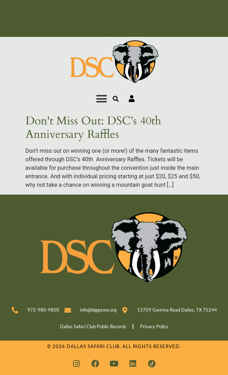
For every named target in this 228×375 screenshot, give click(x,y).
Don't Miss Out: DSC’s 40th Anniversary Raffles (93, 127)
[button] (102, 99)
